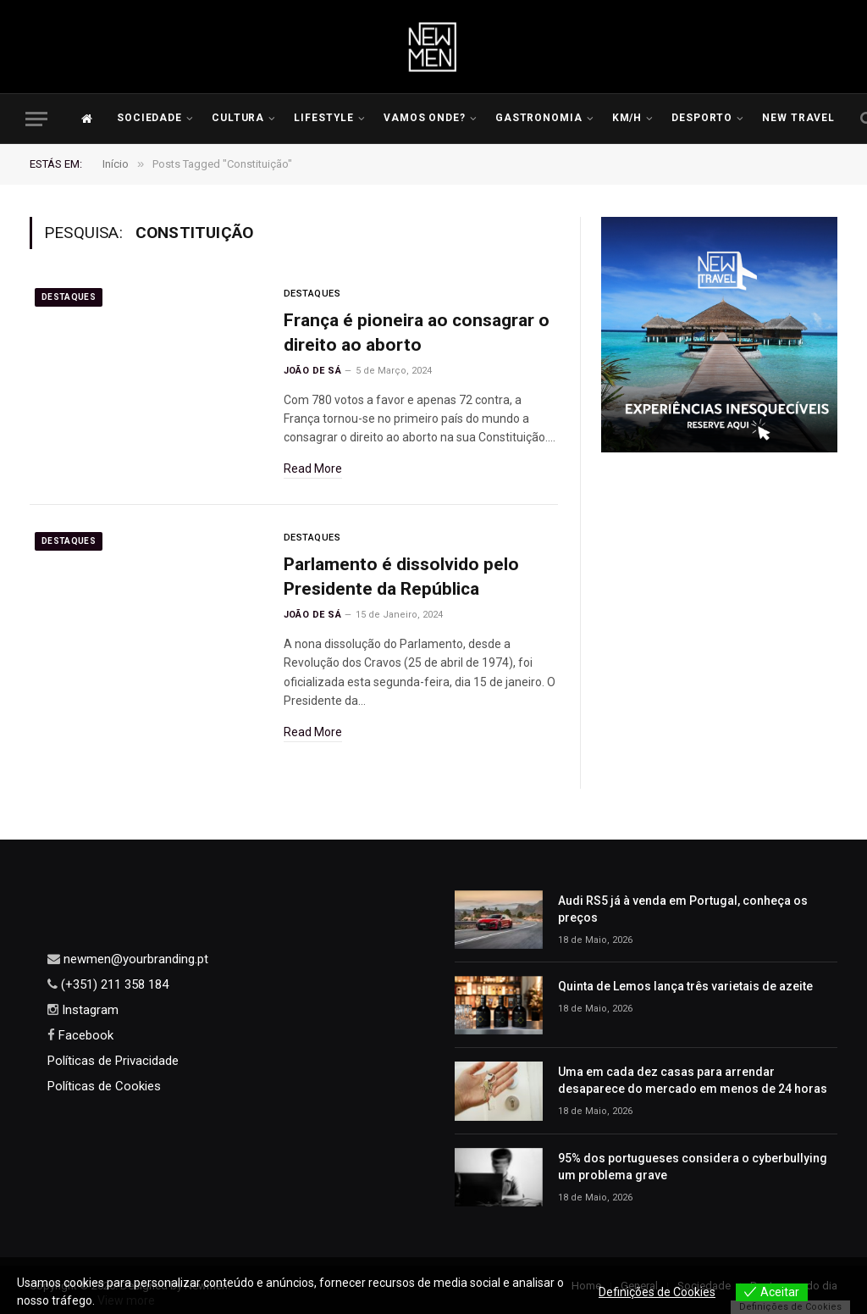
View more (126, 1300)
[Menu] (36, 119)
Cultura (238, 118)
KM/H (627, 118)
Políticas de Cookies (104, 1086)
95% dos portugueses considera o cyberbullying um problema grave (692, 1166)
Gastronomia (539, 118)
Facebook (84, 1035)
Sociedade (150, 118)
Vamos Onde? (425, 118)
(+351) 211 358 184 (113, 984)
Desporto (702, 118)
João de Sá (312, 370)
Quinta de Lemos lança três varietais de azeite (685, 986)
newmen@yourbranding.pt (134, 959)
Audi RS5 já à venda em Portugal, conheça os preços (683, 909)
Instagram (88, 1009)
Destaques (68, 297)
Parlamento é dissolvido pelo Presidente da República (401, 576)
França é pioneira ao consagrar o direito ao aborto (416, 332)
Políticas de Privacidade (113, 1060)
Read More (313, 468)
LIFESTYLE (324, 118)
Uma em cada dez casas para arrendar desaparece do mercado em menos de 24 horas (692, 1080)
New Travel (799, 118)
